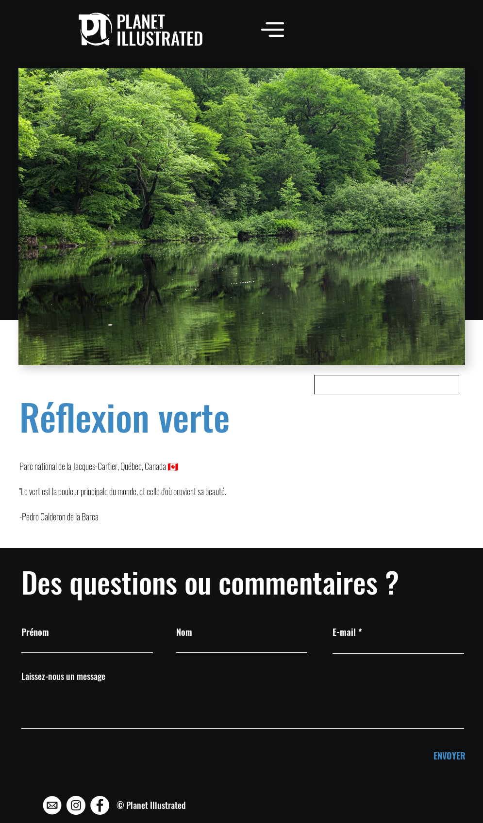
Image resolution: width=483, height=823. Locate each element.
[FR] (158, 31)
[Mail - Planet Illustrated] (52, 805)
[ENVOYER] (433, 755)
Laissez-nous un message (63, 676)
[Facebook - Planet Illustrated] (99, 805)
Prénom (35, 632)
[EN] (173, 31)
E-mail (344, 632)
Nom (184, 632)
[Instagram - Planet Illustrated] (76, 805)
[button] (272, 29)
